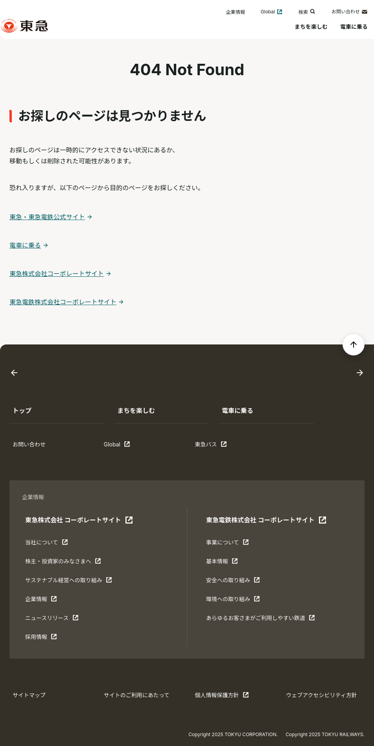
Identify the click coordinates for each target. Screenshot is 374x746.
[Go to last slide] (14, 373)
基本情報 (230, 562)
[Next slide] (360, 373)
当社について (49, 544)
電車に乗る (354, 26)
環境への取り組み (233, 600)
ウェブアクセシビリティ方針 (321, 695)
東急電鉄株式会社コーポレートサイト (62, 302)
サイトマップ (29, 695)
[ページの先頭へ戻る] (354, 344)
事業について (230, 544)
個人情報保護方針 (222, 696)
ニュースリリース (52, 619)
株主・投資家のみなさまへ (63, 562)
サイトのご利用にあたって (136, 695)
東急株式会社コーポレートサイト (56, 274)
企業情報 (235, 12)
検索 (307, 11)
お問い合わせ (350, 12)
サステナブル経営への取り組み (68, 581)
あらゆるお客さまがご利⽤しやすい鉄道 (260, 619)
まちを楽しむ (311, 26)
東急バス (219, 446)
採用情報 (49, 638)
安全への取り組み (233, 581)
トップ (22, 411)
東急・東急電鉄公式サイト (47, 217)
